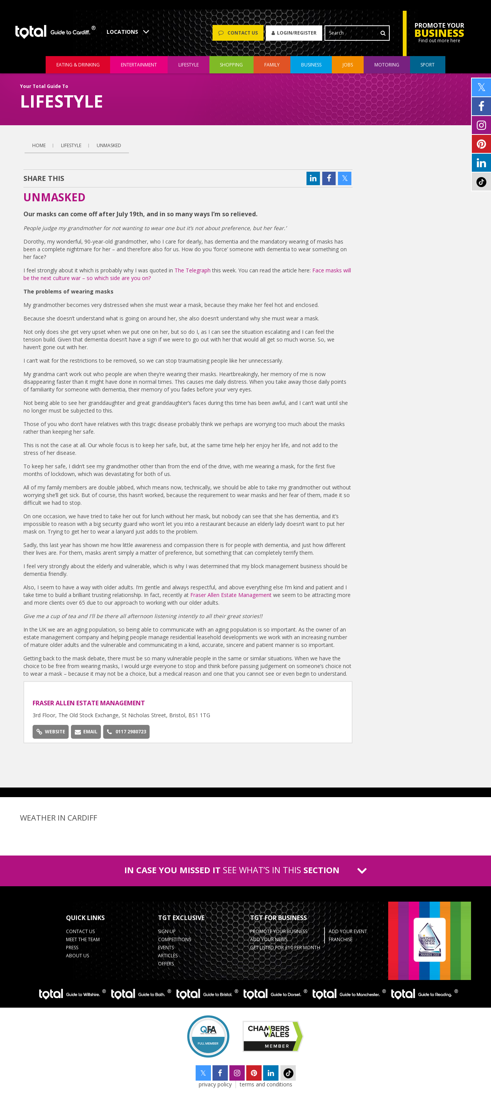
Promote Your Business (278, 931)
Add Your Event (348, 931)
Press (72, 947)
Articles (168, 955)
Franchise (341, 939)
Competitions (174, 939)
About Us (77, 955)
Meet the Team (83, 939)
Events (166, 947)
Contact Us (80, 931)
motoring (386, 64)
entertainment (139, 64)
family (272, 64)
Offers (166, 963)
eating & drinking (78, 64)
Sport (427, 64)
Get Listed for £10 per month (285, 947)
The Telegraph (193, 270)
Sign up (167, 931)
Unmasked (109, 145)
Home (39, 145)
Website (50, 731)
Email (86, 731)
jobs (348, 64)
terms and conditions (266, 1084)
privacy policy (215, 1084)
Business (311, 64)
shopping (231, 64)
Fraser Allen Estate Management (231, 595)
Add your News (268, 939)
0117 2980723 (126, 731)
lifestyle (188, 64)
